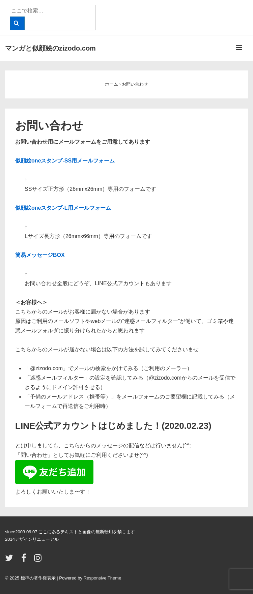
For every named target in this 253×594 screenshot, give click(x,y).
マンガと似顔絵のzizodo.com (50, 48)
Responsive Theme (102, 578)
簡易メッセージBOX (40, 255)
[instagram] (38, 560)
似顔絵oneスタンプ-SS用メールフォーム (65, 161)
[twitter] (10, 560)
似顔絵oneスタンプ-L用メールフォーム (63, 208)
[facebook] (25, 560)
